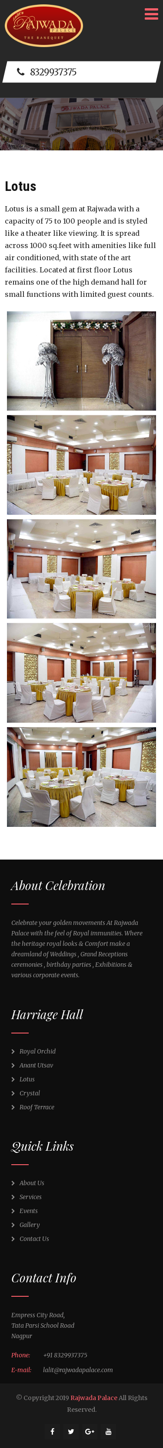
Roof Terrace (32, 1107)
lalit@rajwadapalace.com (78, 1370)
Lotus (23, 1079)
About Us (27, 1183)
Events (24, 1211)
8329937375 (47, 71)
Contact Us (30, 1239)
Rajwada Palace (93, 1398)
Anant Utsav (32, 1065)
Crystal (25, 1093)
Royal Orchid (33, 1051)
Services (26, 1197)
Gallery (25, 1225)
